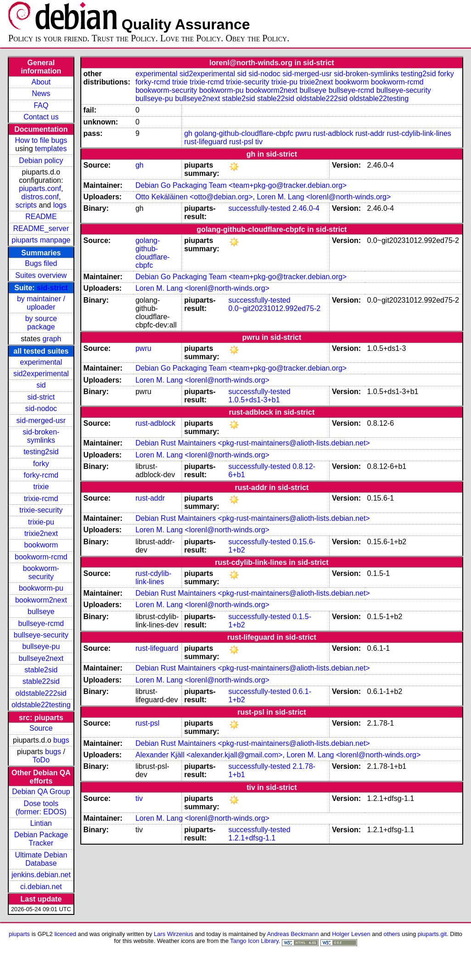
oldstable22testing (41, 705)
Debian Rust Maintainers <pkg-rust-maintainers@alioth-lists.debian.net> (252, 443)
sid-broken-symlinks (40, 436)
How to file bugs (41, 140)
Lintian (41, 823)
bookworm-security (41, 572)
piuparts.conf (40, 188)
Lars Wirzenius (173, 933)
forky (41, 464)
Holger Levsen (351, 933)
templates (51, 148)
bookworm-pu (41, 588)
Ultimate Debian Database (41, 859)
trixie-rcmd (41, 498)
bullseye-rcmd (41, 623)
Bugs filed (41, 263)
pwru (303, 133)
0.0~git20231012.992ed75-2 (275, 308)
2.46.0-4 (306, 208)
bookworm (41, 545)
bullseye (41, 611)
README (40, 216)
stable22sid (41, 681)
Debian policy (41, 160)
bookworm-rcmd (41, 557)
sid (40, 385)
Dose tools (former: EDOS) (41, 808)
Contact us (40, 117)
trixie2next (41, 533)
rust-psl (241, 142)
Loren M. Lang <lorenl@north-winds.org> (324, 197)
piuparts (19, 933)
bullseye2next (40, 658)
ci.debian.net (41, 887)
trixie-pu (41, 522)
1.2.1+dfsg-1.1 (252, 838)
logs (60, 205)
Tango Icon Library (254, 940)
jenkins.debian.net (41, 875)
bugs (61, 740)
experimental (41, 362)
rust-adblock (333, 133)
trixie (41, 487)
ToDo (41, 760)
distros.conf (40, 197)
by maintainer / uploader (41, 303)
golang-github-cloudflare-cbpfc (243, 133)
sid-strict (52, 288)
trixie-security (40, 510)
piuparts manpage (40, 240)
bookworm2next (41, 600)
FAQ (41, 105)
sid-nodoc (41, 408)
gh (188, 133)
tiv (259, 142)
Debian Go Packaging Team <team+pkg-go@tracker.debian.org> (241, 185)
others (392, 933)
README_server (41, 228)
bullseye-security (41, 635)
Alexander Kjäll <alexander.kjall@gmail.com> (208, 755)
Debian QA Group (41, 791)
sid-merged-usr (41, 420)
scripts (26, 205)
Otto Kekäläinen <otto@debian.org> (194, 197)
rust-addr (370, 133)
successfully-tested (260, 208)
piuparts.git (432, 933)
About (40, 82)
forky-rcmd (41, 475)
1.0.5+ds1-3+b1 (254, 400)
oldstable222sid (41, 693)
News (41, 93)
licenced (65, 933)
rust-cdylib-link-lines (419, 133)
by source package (41, 323)
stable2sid (40, 670)
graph (52, 339)
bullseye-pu (41, 646)
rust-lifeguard (205, 142)
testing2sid (41, 452)
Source (41, 728)
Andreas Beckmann (293, 933)
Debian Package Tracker (41, 839)
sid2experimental (41, 374)
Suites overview (41, 275)
